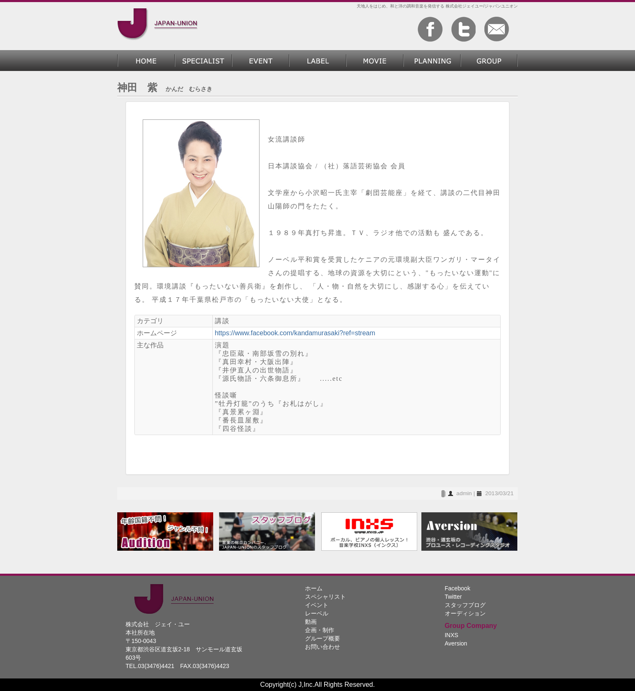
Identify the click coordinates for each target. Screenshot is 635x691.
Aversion (456, 643)
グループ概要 (489, 60)
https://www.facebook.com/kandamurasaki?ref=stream (295, 333)
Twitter (453, 596)
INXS (452, 635)
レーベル (317, 60)
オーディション (465, 613)
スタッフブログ (465, 605)
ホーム (146, 60)
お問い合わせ (322, 646)
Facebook (457, 588)
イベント (316, 605)
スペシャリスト (203, 60)
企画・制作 (432, 60)
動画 (374, 60)
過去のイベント (260, 60)
